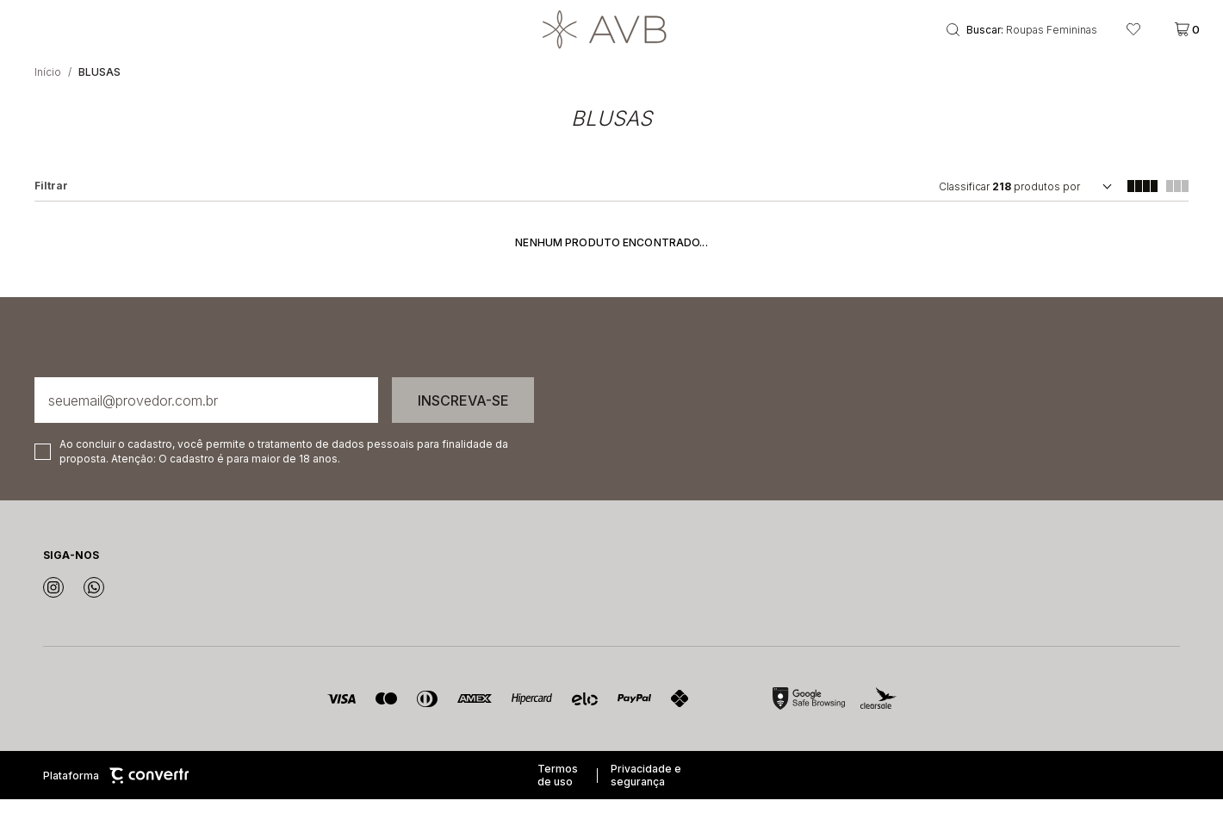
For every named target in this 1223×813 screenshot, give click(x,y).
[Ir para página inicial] (47, 85)
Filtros (51, 199)
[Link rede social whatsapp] (94, 601)
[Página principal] (612, 36)
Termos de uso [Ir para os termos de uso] (557, 789)
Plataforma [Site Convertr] (116, 789)
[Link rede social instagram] (53, 601)
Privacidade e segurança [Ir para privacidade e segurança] (646, 789)
